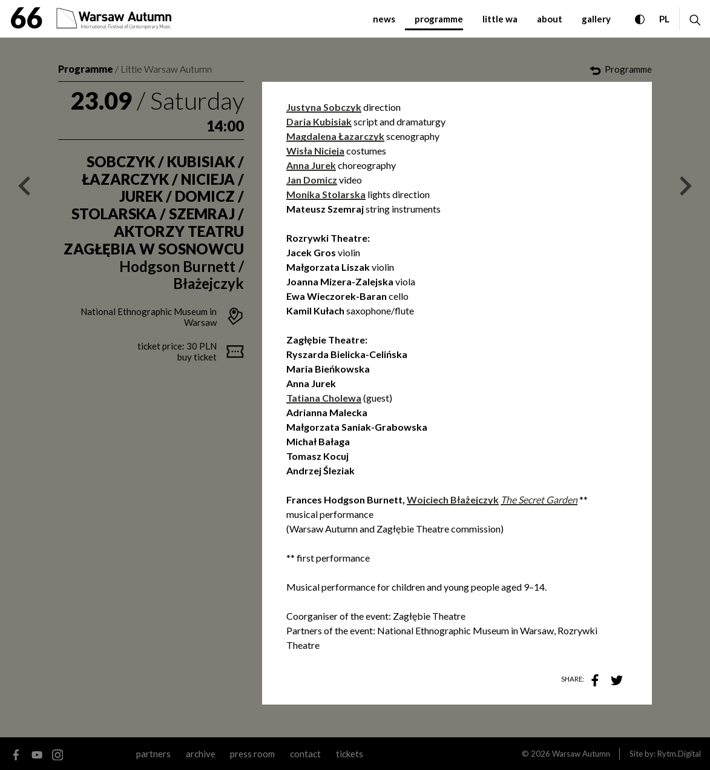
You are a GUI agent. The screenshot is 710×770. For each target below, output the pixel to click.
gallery (596, 18)
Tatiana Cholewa (323, 397)
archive (200, 753)
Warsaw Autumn (581, 753)
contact (305, 753)
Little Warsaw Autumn (166, 69)
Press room (252, 753)
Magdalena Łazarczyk (335, 136)
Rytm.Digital (679, 753)
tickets (349, 753)
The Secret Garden (539, 499)
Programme (85, 69)
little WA (500, 18)
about (549, 18)
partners (153, 753)
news (384, 18)
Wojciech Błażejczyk (453, 499)
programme (439, 18)
